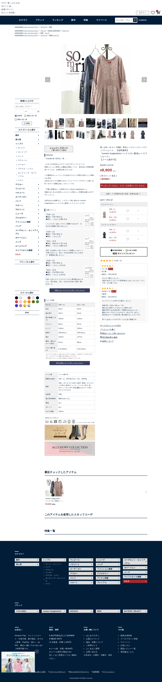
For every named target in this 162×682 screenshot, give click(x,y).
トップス (19, 144)
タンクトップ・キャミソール (27, 174)
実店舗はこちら (127, 652)
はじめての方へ (92, 635)
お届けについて (92, 639)
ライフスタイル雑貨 (24, 250)
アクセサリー (21, 218)
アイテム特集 (103, 578)
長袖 (50, 27)
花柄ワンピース (54, 35)
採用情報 (96, 672)
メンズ (18, 242)
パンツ (18, 201)
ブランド (39, 20)
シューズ (19, 214)
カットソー (23, 152)
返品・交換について (94, 642)
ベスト (21, 180)
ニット (21, 156)
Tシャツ (21, 148)
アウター (19, 184)
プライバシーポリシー (57, 672)
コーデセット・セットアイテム (26, 232)
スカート (19, 205)
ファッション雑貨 (23, 222)
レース (47, 33)
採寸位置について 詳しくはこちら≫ (69, 363)
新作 (73, 20)
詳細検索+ (143, 20)
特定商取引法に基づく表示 (36, 672)
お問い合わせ (92, 652)
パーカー (22, 164)
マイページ (125, 642)
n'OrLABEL (21, 611)
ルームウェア (21, 246)
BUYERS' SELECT (132, 611)
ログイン (142, 13)
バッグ (18, 226)
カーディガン (21, 197)
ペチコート (20, 193)
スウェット (23, 160)
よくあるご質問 (92, 649)
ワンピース (44, 27)
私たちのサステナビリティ (79, 672)
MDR (99, 611)
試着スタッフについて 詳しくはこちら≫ (70, 290)
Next (144, 79)
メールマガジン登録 (129, 639)
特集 (86, 20)
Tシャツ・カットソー (53, 564)
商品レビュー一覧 (128, 649)
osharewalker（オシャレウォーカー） (27, 27)
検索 (135, 20)
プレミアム (102, 582)
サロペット (20, 209)
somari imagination (54, 30)
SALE (18, 254)
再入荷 (18, 139)
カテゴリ (23, 20)
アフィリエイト (108, 672)
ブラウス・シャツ (25, 169)
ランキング (57, 20)
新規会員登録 (126, 635)
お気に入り (125, 645)
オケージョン (21, 238)
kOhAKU (74, 611)
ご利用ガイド (62, 655)
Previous (47, 79)
